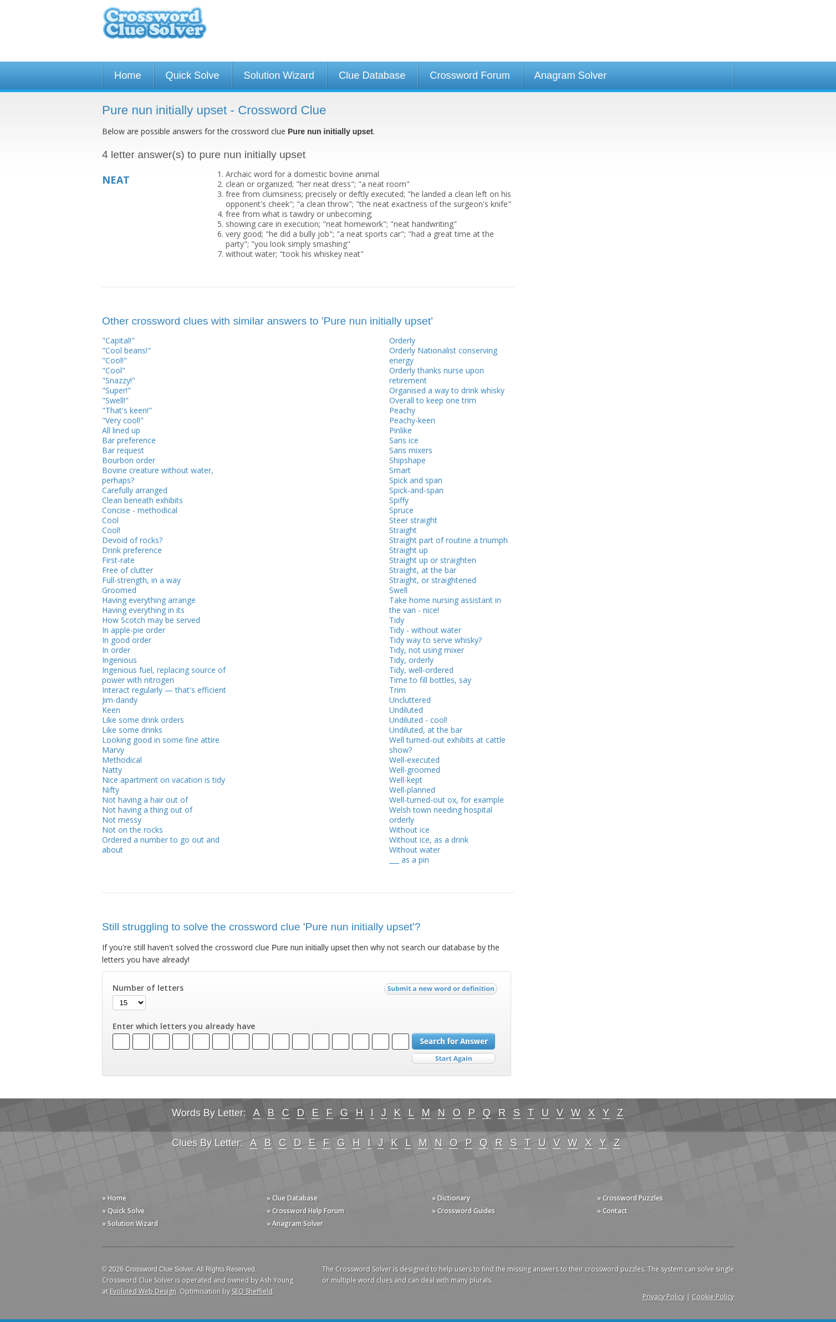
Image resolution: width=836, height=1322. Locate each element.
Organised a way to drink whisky (446, 390)
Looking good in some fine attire (161, 740)
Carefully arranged (134, 490)
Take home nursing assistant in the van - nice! (445, 605)
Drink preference (132, 550)
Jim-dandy (119, 700)
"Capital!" (118, 340)
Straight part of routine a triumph (448, 540)
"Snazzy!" (118, 380)
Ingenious (119, 660)
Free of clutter (127, 570)
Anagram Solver (570, 75)
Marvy (113, 749)
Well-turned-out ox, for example (446, 799)
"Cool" (113, 370)
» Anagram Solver (295, 1223)
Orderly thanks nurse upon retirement (436, 375)
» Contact (612, 1210)
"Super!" (116, 390)
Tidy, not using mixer (426, 650)
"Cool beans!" (126, 350)
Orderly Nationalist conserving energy (443, 355)
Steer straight (413, 520)
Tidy (396, 620)
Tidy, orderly (411, 660)
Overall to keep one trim (432, 400)
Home (127, 75)
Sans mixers (410, 450)
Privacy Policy (664, 1296)
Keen (111, 710)
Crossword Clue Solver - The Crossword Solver (154, 28)
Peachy (402, 410)
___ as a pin (409, 859)
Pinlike (400, 430)
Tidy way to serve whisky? (435, 640)
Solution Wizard (279, 75)
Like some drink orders (143, 720)
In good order (126, 640)
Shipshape (407, 460)
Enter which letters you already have (184, 1026)
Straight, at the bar (422, 570)
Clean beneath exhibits (142, 500)
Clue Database (372, 75)
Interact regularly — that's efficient (164, 690)
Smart (400, 470)
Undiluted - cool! (418, 720)
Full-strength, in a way (141, 580)
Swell (398, 590)
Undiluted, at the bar (425, 730)
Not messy (121, 819)
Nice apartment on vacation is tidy (163, 779)
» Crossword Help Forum (305, 1210)
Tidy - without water (425, 630)
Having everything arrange (149, 600)
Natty (112, 769)
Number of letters (148, 988)
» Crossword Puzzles (630, 1198)
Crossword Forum (470, 75)
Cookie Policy (713, 1296)
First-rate (118, 560)
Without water (414, 849)
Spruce (401, 510)
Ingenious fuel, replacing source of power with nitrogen (164, 675)
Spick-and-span (416, 490)
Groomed (119, 590)
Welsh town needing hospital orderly (440, 814)
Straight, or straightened (432, 580)
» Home (114, 1198)
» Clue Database (292, 1198)
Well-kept (405, 779)
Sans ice (404, 440)
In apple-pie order (133, 630)
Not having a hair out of (145, 799)
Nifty (110, 789)
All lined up (121, 430)
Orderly (402, 340)
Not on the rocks (132, 829)
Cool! (111, 530)
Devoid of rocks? (132, 540)
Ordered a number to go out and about (161, 844)
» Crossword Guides (463, 1210)
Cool (110, 520)
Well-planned (412, 789)
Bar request (123, 450)
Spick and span (415, 480)
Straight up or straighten (432, 560)
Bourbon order (128, 460)
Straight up (408, 550)
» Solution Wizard (130, 1223)
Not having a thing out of (147, 809)
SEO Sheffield (252, 1291)
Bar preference (129, 440)
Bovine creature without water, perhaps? (157, 475)
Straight (403, 530)
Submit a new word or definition (442, 991)
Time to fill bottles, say (430, 680)
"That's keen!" (127, 410)
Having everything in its (143, 610)
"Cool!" (114, 360)
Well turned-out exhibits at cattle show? (447, 745)
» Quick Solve (123, 1210)
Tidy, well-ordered (421, 670)
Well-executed (414, 759)
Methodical (122, 759)
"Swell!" (115, 400)
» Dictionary (451, 1198)
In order (116, 650)
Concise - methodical (139, 510)
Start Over (453, 1059)
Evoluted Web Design (143, 1291)
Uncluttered (410, 700)
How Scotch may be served (151, 620)
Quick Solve (193, 75)
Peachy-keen (412, 420)
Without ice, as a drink (428, 839)
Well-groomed (414, 769)
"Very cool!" (123, 420)
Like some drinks (132, 730)
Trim (397, 690)
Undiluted (406, 710)
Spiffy (399, 500)
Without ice (409, 829)
